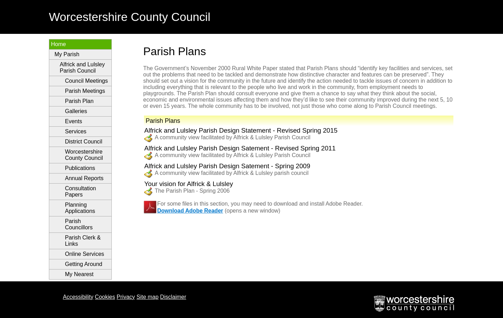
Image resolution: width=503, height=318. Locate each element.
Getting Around (83, 264)
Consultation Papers (80, 191)
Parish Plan (79, 101)
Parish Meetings (85, 91)
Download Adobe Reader (190, 211)
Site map (148, 297)
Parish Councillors (79, 224)
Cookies (105, 297)
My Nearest (79, 274)
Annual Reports (84, 178)
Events (73, 121)
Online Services (84, 254)
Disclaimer (173, 297)
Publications (80, 168)
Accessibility (78, 297)
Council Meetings (86, 81)
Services (75, 131)
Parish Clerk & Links (83, 241)
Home (58, 44)
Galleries (76, 111)
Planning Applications (80, 208)
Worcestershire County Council (84, 155)
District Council (83, 142)
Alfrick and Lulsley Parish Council (82, 67)
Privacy (126, 297)
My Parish (66, 54)
